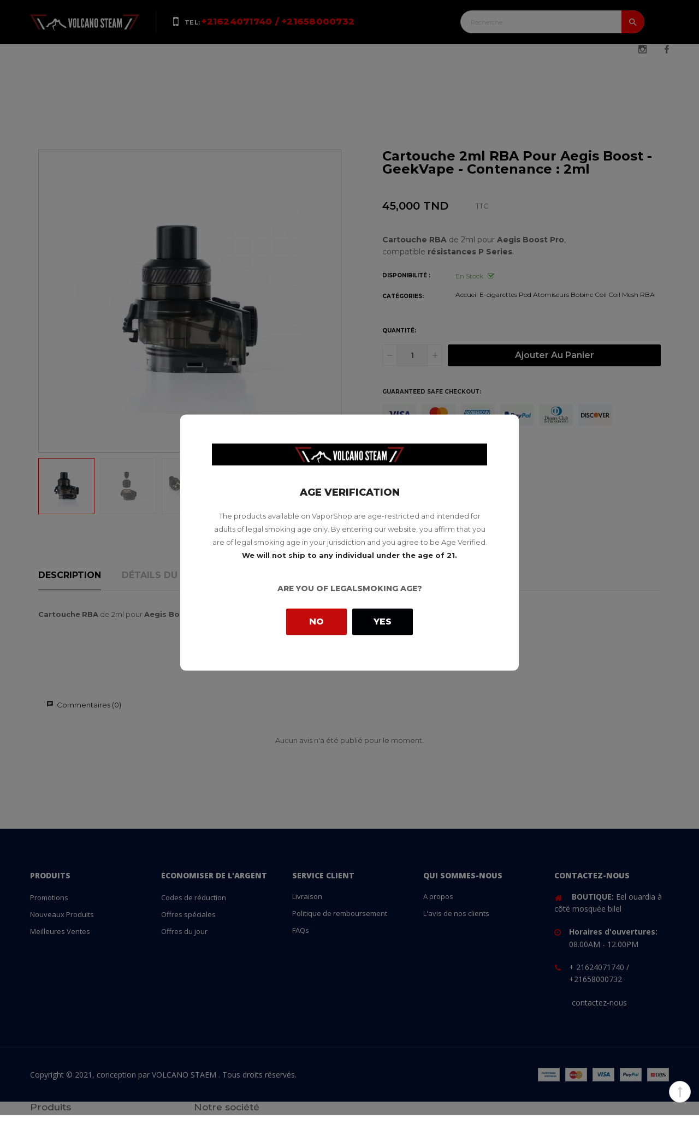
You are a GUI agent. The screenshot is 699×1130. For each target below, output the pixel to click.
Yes (383, 621)
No (316, 621)
